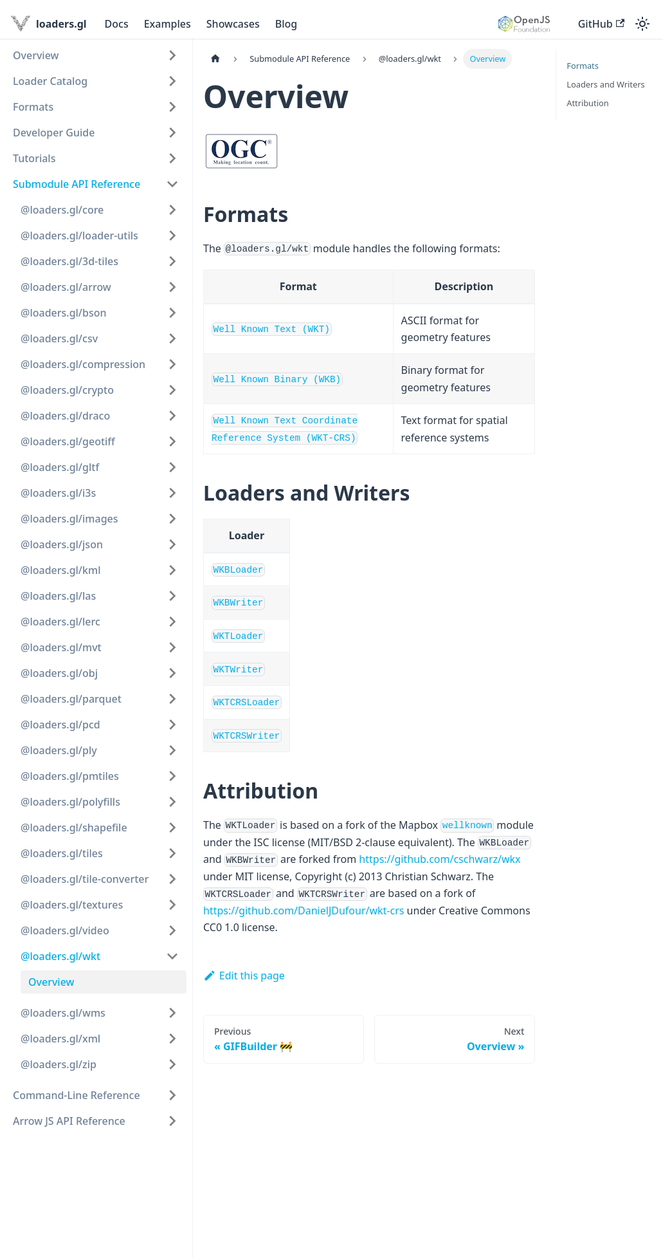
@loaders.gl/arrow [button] (66, 287)
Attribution (587, 103)
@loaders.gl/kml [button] (60, 570)
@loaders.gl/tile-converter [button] (85, 879)
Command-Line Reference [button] (76, 1095)
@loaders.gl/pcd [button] (60, 724)
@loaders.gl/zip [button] (58, 1064)
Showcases (233, 24)
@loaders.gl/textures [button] (72, 905)
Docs (117, 24)
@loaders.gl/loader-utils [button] (79, 235)
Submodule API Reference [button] (76, 184)
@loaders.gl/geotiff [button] (68, 441)
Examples (167, 24)
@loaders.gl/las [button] (58, 596)
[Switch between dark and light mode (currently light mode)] (642, 24)
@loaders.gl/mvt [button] (61, 647)
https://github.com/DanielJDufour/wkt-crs (303, 910)
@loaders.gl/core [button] (62, 210)
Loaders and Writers (605, 84)
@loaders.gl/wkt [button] (60, 956)
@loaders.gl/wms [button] (63, 1013)
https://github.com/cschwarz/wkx (439, 859)
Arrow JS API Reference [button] (69, 1121)
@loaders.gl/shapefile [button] (74, 827)
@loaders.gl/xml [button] (60, 1038)
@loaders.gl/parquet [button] (71, 699)
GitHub (601, 24)
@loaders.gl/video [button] (65, 930)
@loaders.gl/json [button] (62, 544)
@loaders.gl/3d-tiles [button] (69, 261)
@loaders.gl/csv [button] (59, 338)
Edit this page (244, 975)
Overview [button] (36, 55)
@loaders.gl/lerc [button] (60, 622)
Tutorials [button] (34, 158)
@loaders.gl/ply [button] (59, 750)
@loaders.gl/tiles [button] (62, 853)
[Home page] (215, 59)
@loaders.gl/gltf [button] (60, 467)
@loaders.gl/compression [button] (83, 364)
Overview (51, 982)
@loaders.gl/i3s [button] (58, 493)
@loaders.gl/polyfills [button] (70, 802)
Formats (583, 65)
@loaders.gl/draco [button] (65, 416)
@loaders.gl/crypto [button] (67, 390)
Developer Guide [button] (54, 132)
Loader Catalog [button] (50, 81)
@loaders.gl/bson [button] (64, 313)
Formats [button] (33, 107)
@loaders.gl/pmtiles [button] (70, 776)
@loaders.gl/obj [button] (59, 673)
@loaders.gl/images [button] (69, 519)
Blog (286, 24)
